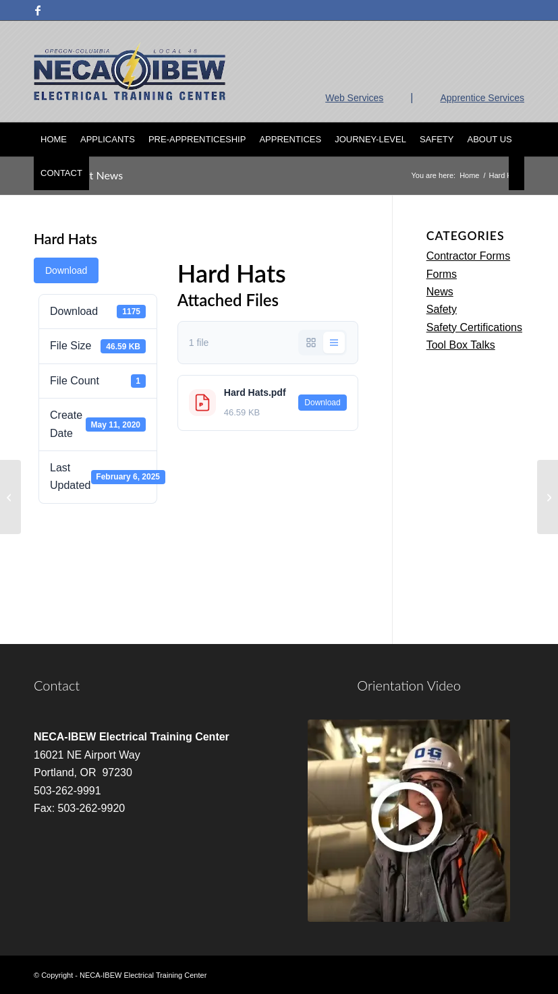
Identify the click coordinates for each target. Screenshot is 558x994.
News (439, 291)
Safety (441, 309)
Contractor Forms (468, 256)
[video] (409, 821)
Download (66, 270)
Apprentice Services (482, 97)
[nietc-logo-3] (129, 71)
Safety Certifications (474, 327)
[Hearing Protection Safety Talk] (547, 497)
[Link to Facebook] (38, 10)
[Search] (516, 173)
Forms (441, 274)
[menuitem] (54, 139)
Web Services (354, 97)
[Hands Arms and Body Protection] (10, 497)
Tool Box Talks (460, 345)
